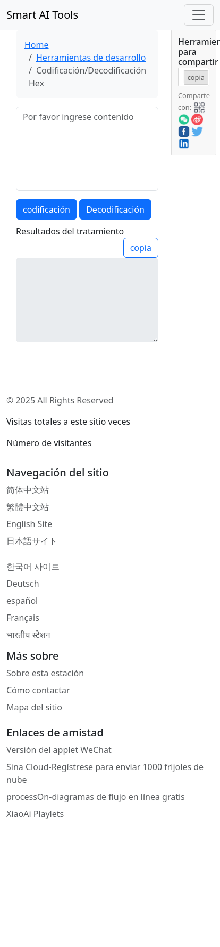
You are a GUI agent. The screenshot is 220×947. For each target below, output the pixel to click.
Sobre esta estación (45, 673)
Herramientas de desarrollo (91, 57)
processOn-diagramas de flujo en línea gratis (95, 797)
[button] (199, 106)
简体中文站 (27, 490)
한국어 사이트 (33, 566)
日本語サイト (31, 541)
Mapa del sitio (34, 707)
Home (36, 45)
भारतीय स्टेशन (28, 635)
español (22, 600)
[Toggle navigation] (199, 15)
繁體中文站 (27, 507)
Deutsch (22, 583)
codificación (46, 209)
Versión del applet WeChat (59, 750)
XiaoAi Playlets (35, 814)
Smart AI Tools (42, 14)
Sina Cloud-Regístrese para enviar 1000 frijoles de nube (105, 773)
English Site (29, 524)
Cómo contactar (38, 690)
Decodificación (115, 209)
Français (22, 618)
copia (140, 248)
